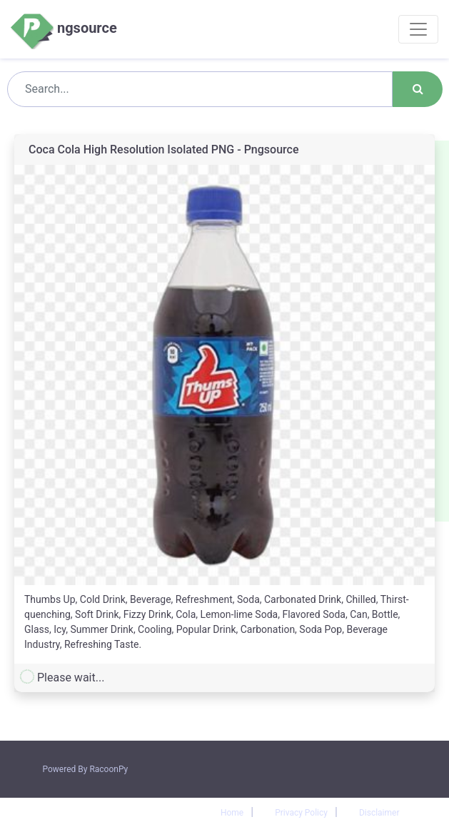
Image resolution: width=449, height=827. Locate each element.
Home (232, 813)
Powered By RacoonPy (85, 769)
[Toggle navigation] (418, 29)
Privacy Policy (301, 813)
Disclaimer (379, 813)
